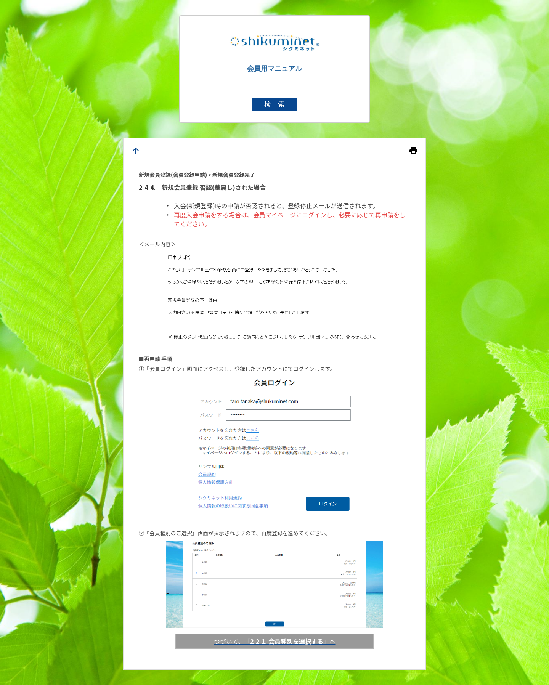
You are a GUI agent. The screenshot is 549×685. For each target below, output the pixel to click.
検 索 (274, 104)
